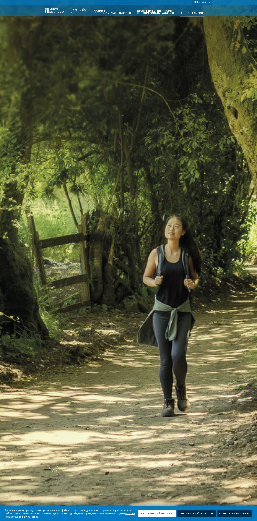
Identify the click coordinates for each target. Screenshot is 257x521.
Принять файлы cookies (234, 514)
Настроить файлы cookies (157, 514)
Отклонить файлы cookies (196, 514)
